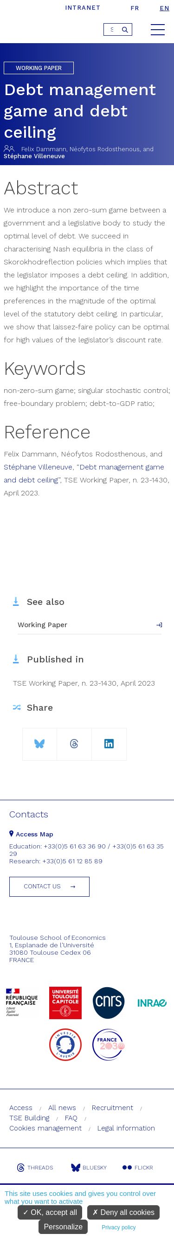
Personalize (63, 1227)
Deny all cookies (123, 1212)
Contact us (42, 886)
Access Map (31, 834)
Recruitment (112, 1108)
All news (62, 1108)
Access (20, 1108)
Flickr (137, 1167)
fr (134, 8)
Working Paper (42, 625)
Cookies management (45, 1128)
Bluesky (89, 1167)
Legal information (126, 1128)
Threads (35, 1167)
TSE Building (29, 1118)
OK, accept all (50, 1212)
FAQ (71, 1118)
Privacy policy (118, 1227)
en (164, 8)
